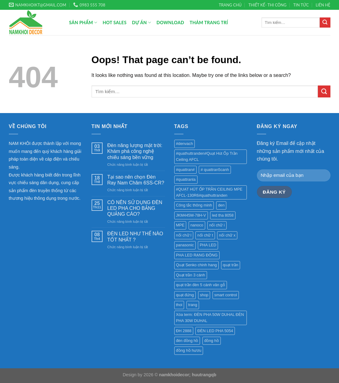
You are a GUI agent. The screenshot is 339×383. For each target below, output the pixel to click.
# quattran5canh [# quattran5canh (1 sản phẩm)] (215, 169)
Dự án (141, 22)
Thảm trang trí (209, 22)
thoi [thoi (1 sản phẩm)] (179, 304)
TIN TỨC (301, 4)
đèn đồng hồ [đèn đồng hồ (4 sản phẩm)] (187, 340)
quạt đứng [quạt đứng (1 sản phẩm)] (185, 295)
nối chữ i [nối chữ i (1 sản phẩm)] (216, 225)
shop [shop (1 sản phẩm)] (204, 295)
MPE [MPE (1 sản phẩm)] (180, 225)
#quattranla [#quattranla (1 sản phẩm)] (186, 179)
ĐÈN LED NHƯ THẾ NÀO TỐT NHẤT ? (135, 236)
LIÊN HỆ (323, 4)
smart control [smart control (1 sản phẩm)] (225, 295)
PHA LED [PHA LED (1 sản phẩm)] (208, 245)
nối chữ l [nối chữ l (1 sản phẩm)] (183, 235)
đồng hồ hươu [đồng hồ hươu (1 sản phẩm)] (189, 350)
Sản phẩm (83, 22)
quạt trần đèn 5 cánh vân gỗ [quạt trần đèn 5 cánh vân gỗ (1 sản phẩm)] (200, 285)
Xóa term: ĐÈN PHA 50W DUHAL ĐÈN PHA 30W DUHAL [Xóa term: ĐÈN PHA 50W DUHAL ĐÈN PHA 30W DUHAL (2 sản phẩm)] (210, 317)
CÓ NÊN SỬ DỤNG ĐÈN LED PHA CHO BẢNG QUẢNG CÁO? (134, 208)
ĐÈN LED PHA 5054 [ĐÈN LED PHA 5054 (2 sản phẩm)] (215, 330)
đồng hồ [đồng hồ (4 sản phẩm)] (211, 340)
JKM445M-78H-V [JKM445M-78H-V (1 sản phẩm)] (191, 215)
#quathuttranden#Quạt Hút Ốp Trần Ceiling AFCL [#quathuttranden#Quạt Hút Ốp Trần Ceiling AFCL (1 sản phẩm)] (207, 156)
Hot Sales (114, 22)
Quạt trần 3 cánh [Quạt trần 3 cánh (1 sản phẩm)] (190, 275)
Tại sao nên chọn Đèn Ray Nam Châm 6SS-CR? (135, 179)
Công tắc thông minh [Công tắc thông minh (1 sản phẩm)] (194, 205)
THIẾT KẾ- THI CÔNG (267, 4)
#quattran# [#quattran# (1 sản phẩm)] (185, 169)
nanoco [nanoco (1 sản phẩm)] (196, 225)
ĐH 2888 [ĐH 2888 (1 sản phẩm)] (184, 330)
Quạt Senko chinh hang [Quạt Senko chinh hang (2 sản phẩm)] (196, 265)
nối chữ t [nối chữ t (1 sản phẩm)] (205, 235)
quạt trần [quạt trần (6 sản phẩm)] (230, 265)
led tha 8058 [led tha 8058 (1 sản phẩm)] (222, 215)
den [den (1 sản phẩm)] (221, 205)
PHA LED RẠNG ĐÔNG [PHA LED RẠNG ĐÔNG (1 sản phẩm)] (197, 255)
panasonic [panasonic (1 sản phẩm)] (185, 245)
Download (170, 22)
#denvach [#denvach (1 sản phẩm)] (184, 143)
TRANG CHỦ (230, 4)
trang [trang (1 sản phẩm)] (192, 304)
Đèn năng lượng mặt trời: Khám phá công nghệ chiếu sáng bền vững (134, 151)
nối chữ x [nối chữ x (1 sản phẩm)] (227, 235)
